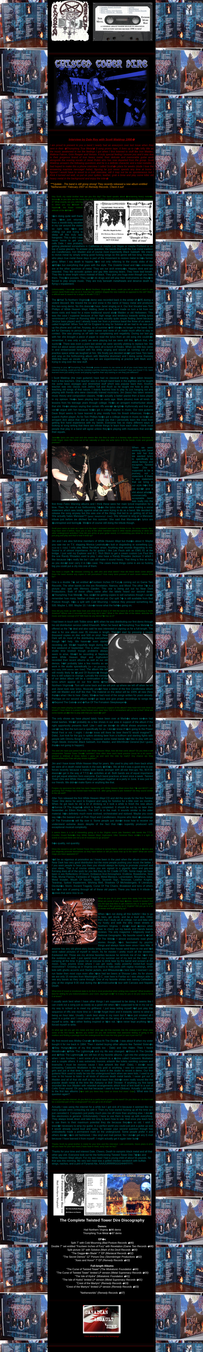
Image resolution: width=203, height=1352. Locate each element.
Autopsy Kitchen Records (137, 11)
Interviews (104, 9)
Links (130, 12)
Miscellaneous (134, 9)
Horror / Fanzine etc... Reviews (111, 12)
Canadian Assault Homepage (111, 7)
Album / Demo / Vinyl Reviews (111, 11)
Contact (131, 7)
